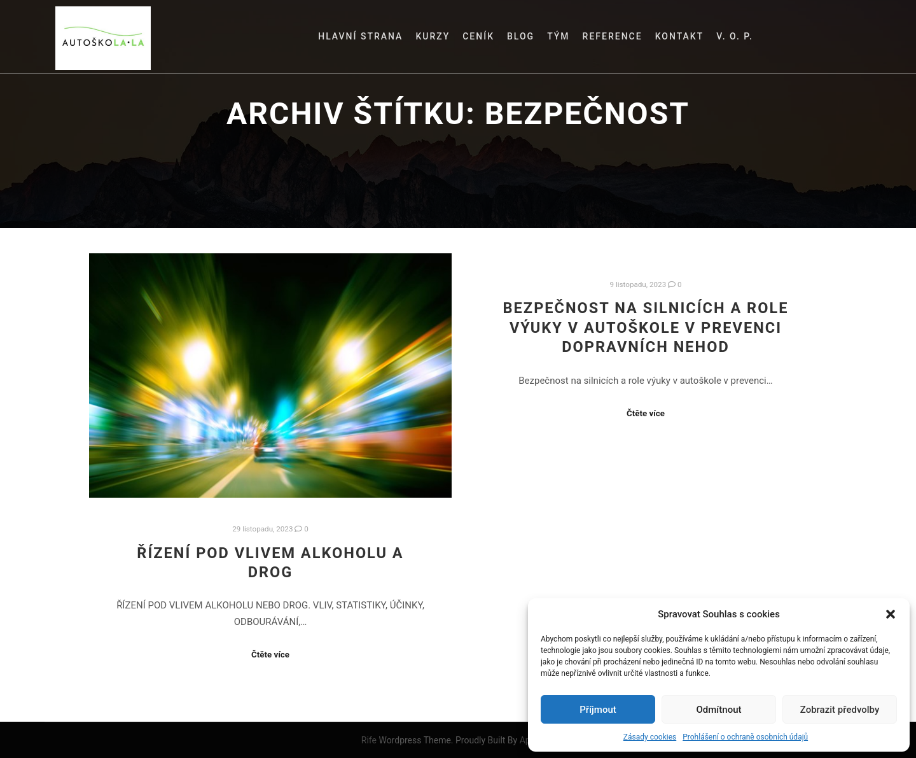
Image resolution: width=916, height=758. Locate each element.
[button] (890, 614)
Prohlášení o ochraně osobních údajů (745, 737)
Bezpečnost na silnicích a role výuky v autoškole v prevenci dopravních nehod (646, 327)
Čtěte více (270, 654)
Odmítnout (719, 709)
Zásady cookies (649, 737)
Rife (369, 740)
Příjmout (597, 709)
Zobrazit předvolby (840, 709)
